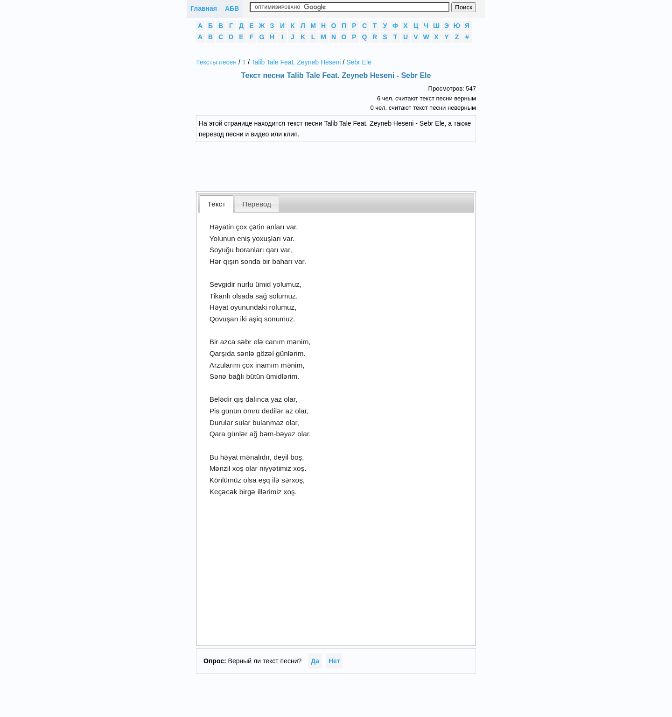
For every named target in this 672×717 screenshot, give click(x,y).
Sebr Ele (358, 62)
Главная (203, 8)
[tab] (216, 204)
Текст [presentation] (217, 204)
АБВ (232, 8)
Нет (334, 661)
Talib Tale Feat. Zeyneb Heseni (296, 62)
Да (315, 661)
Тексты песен (216, 62)
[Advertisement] (343, 165)
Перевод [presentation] (256, 204)
